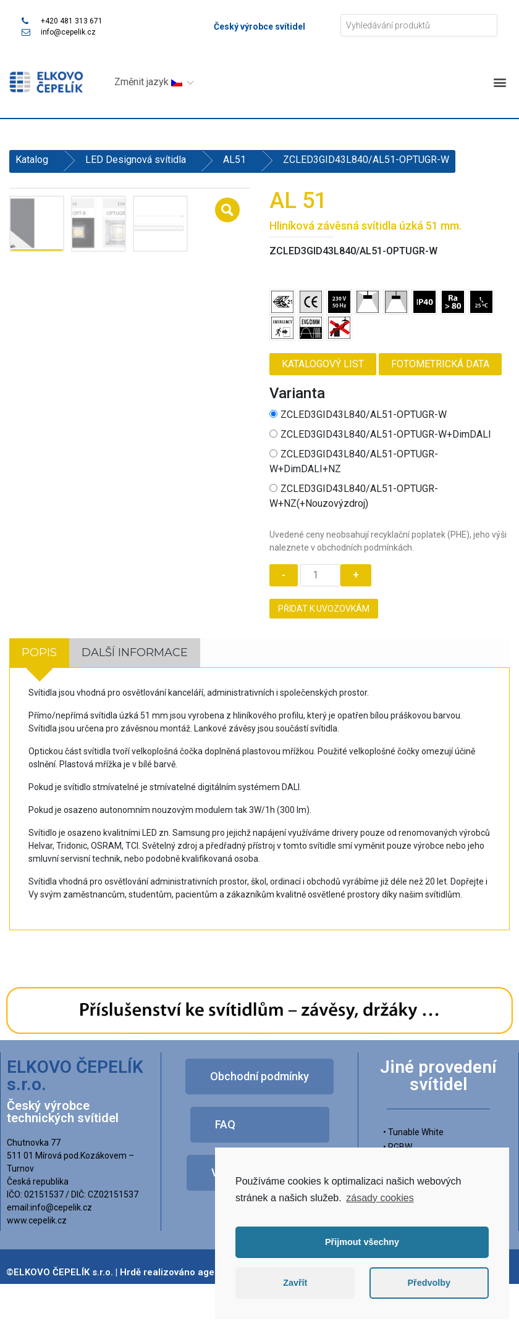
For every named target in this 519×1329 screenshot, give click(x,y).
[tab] (39, 652)
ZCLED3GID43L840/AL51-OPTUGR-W (358, 414)
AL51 (234, 159)
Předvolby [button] (428, 1283)
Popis (39, 652)
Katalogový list (323, 364)
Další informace (135, 652)
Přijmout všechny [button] (362, 1242)
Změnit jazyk (148, 82)
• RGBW (397, 1146)
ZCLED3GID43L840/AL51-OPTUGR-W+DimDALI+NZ (353, 461)
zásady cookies (379, 1198)
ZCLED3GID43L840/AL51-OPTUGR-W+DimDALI (380, 434)
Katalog (31, 159)
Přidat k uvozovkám (323, 609)
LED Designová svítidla (135, 159)
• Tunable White (413, 1131)
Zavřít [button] (295, 1283)
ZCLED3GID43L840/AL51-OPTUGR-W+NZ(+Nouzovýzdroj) (353, 496)
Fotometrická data (440, 364)
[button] (499, 82)
